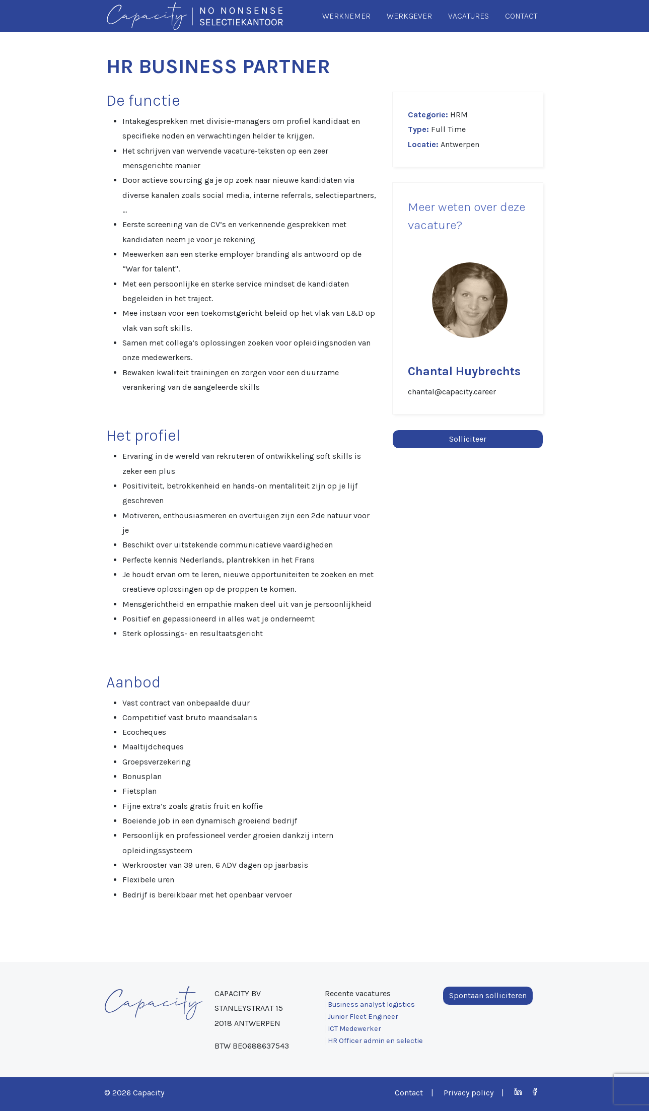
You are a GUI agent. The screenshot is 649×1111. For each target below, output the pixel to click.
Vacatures (468, 16)
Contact (521, 16)
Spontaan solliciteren (488, 995)
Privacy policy (468, 1092)
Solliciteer (467, 439)
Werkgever (409, 16)
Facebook (535, 1091)
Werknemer (346, 16)
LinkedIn (518, 1091)
